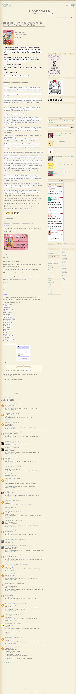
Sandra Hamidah (8, 583)
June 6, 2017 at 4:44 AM (10, 444)
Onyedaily (7, 441)
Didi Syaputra (8, 491)
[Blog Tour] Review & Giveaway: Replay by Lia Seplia (63, 164)
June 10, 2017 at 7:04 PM (10, 610)
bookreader (7, 623)
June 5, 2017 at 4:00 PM (10, 428)
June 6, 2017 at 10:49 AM (10, 462)
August (63, 278)
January (63, 256)
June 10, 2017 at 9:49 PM (10, 620)
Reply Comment (17, 403)
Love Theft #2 (53, 230)
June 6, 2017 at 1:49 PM (10, 496)
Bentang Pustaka (51, 282)
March (63, 268)
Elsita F (6, 413)
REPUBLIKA (50, 293)
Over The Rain (54, 186)
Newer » (41, 688)
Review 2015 (67, 120)
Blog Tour (8, 397)
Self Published (50, 265)
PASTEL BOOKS (51, 276)
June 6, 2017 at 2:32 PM (10, 507)
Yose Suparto (8, 646)
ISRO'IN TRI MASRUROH (11, 564)
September (64, 261)
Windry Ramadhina (55, 199)
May (63, 252)
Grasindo (49, 286)
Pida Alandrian (8, 520)
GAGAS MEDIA (51, 261)
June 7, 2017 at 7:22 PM (10, 560)
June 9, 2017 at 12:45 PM (10, 590)
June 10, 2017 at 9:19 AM (10, 600)
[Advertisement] (23, 675)
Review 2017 (52, 122)
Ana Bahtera (7, 403)
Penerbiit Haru (50, 267)
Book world (39, 11)
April (63, 254)
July (62, 262)
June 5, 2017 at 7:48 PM (10, 438)
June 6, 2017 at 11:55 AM (10, 475)
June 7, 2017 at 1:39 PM (10, 551)
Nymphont (49, 692)
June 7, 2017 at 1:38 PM (10, 542)
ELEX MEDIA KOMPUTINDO (53, 263)
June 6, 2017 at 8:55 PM (10, 526)
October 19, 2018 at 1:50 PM (11, 660)
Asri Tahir (53, 188)
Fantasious (50, 284)
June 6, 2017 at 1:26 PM (10, 487)
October (63, 275)
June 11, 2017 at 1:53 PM (10, 634)
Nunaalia (7, 457)
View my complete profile (52, 253)
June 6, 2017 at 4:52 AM (10, 453)
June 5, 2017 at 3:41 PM (10, 419)
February (63, 255)
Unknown (7, 422)
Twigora (49, 280)
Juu (5, 594)
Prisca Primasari (55, 232)
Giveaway (62, 120)
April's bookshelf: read (55, 184)
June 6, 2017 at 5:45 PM (10, 517)
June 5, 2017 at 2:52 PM (10, 409)
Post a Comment (5, 662)
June (63, 251)
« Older (6, 688)
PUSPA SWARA (51, 291)
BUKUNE (49, 269)
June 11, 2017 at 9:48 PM (10, 643)
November (64, 259)
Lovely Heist (53, 213)
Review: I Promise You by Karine (59, 141)
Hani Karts (7, 530)
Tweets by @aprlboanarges (53, 245)
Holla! (6, 573)
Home (23, 688)
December (64, 258)
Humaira (7, 478)
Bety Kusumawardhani (10, 539)
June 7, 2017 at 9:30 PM (10, 570)
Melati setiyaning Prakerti (10, 603)
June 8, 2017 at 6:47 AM (10, 579)
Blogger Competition (57, 120)
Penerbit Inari (50, 278)
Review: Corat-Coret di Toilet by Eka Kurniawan (62, 148)
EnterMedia (50, 271)
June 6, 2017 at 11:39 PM (10, 536)
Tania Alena (7, 637)
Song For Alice (54, 197)
